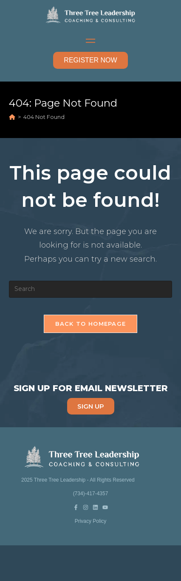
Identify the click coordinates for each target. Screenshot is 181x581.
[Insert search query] (90, 289)
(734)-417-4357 (90, 493)
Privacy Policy (91, 521)
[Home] (12, 116)
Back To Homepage (90, 323)
